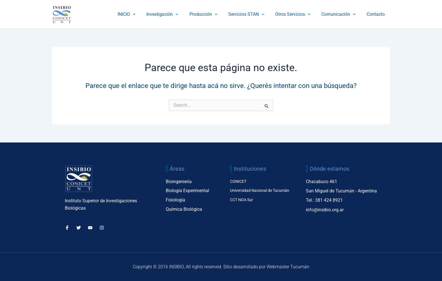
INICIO (139, 14)
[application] (145, 14)
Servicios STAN (253, 14)
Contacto (377, 14)
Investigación (173, 14)
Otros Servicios (297, 14)
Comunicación (341, 14)
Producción (212, 14)
